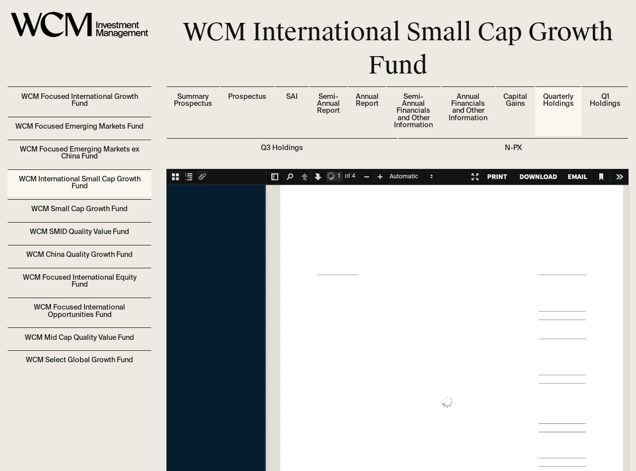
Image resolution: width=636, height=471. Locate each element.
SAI (292, 96)
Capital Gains (515, 100)
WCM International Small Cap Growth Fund (80, 183)
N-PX (513, 148)
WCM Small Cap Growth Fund (79, 209)
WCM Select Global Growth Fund (79, 360)
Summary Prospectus (193, 100)
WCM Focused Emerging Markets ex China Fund (80, 153)
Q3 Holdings (282, 148)
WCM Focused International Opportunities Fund (79, 311)
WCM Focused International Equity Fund (80, 281)
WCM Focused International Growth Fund (79, 100)
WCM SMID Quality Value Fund (79, 232)
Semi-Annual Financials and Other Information (413, 111)
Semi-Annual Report (328, 104)
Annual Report (367, 100)
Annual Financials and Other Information (468, 107)
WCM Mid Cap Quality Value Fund (79, 337)
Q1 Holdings (605, 100)
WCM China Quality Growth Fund (79, 254)
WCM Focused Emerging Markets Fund (79, 126)
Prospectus (247, 96)
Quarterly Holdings (558, 100)
